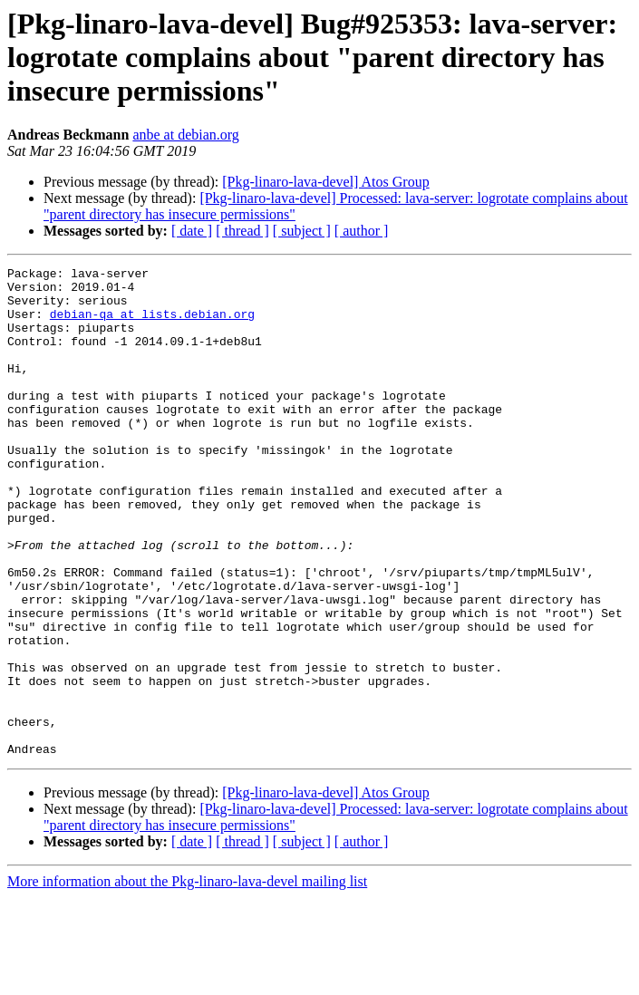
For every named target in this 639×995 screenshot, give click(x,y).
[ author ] (361, 230)
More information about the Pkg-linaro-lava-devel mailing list (187, 979)
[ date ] (191, 230)
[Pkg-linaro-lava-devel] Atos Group (325, 181)
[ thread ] (242, 230)
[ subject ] (302, 230)
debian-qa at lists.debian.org (152, 324)
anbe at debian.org (185, 134)
